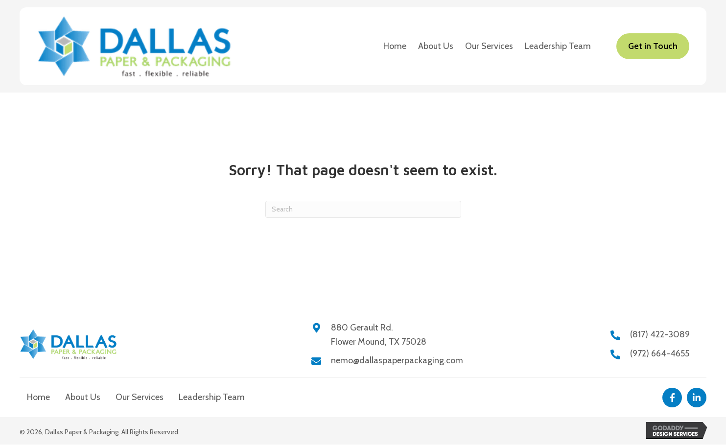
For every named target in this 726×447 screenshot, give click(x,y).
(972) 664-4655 (659, 353)
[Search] (363, 209)
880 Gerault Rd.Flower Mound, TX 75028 (378, 334)
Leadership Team (212, 397)
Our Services (140, 397)
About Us (82, 397)
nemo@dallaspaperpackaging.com (397, 360)
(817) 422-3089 (660, 334)
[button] (672, 397)
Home (38, 397)
